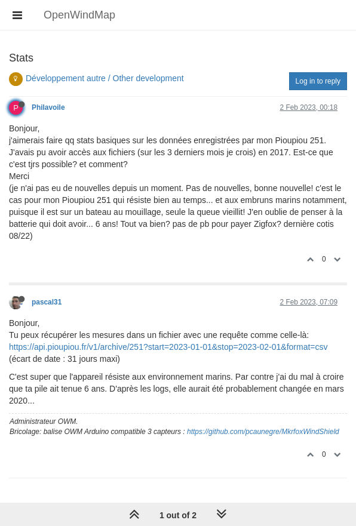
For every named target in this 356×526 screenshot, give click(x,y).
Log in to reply (318, 81)
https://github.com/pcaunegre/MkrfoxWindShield (263, 431)
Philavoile (48, 107)
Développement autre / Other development (105, 78)
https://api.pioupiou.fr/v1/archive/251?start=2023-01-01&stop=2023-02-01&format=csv (168, 347)
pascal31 (47, 302)
